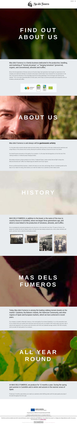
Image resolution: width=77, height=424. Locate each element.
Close (42, 422)
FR (73, 1)
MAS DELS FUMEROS (38, 4)
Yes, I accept (36, 422)
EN (72, 1)
